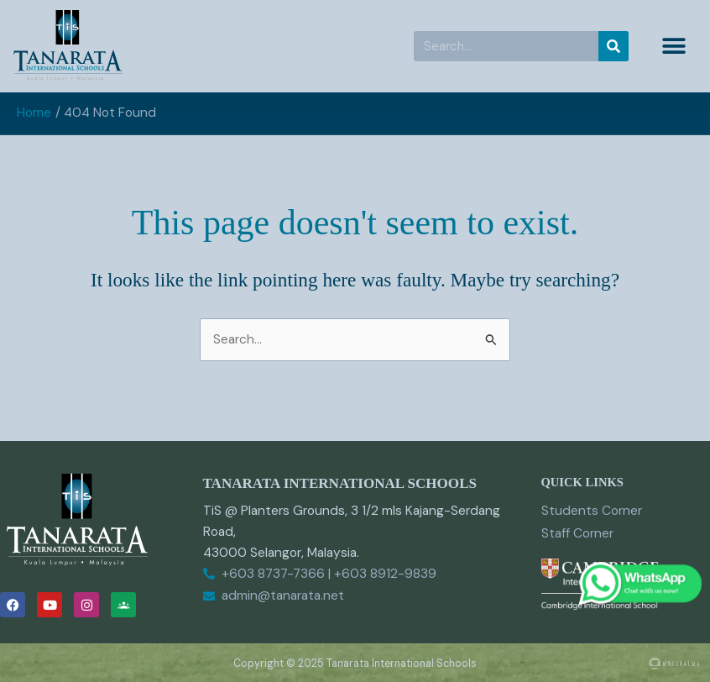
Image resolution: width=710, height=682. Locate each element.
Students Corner (591, 510)
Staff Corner (577, 533)
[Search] (613, 46)
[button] (674, 47)
